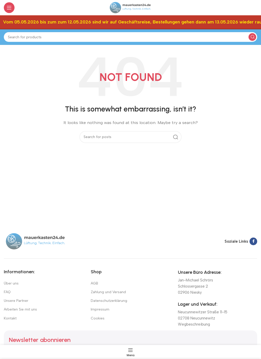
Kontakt (10, 318)
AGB (94, 283)
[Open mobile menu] (9, 8)
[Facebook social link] (253, 241)
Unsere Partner (16, 301)
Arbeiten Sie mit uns (20, 309)
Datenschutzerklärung (109, 301)
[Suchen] (130, 37)
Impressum (100, 309)
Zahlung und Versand (108, 292)
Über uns (11, 283)
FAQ (7, 292)
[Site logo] (130, 7)
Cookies (98, 318)
